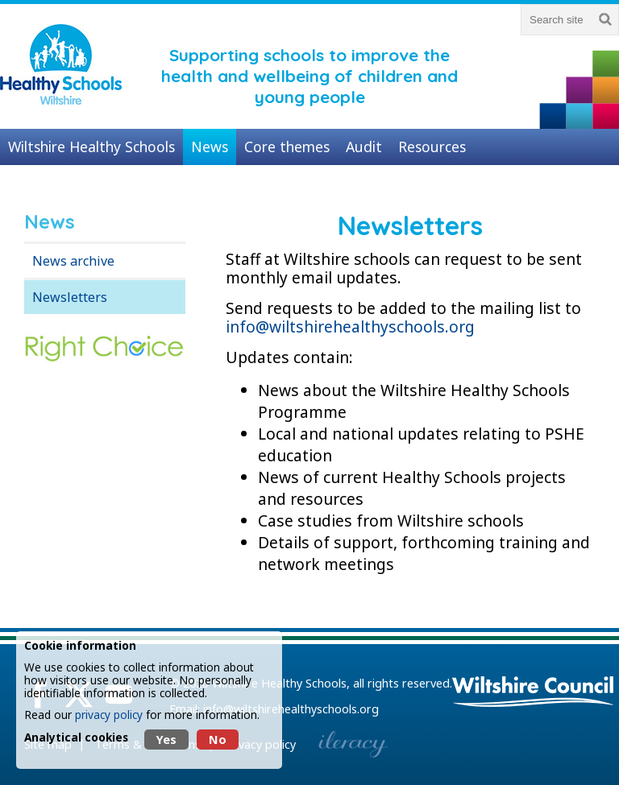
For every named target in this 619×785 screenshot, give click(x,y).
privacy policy (109, 714)
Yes (166, 739)
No (217, 739)
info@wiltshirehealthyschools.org (350, 326)
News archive (73, 261)
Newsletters (69, 297)
